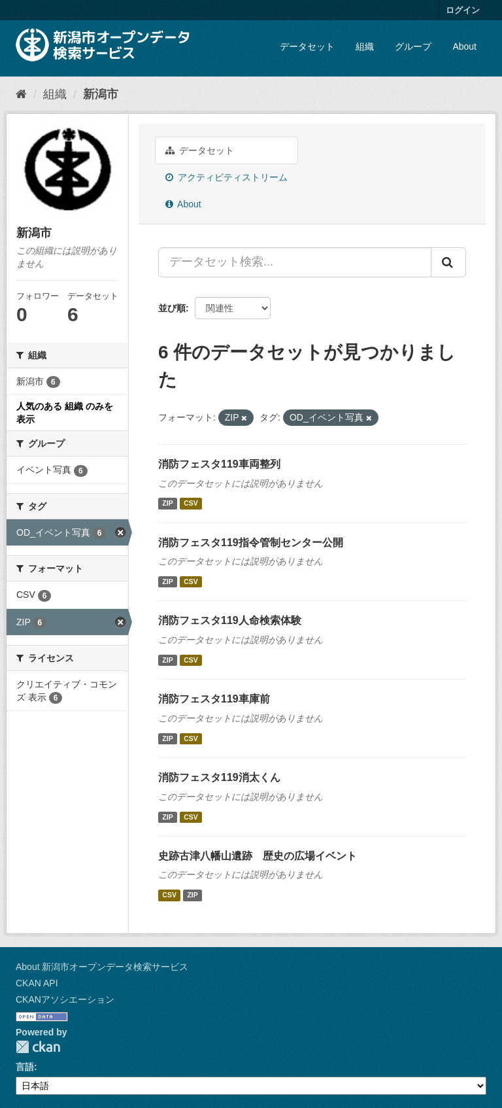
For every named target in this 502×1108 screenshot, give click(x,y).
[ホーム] (21, 94)
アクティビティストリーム (226, 177)
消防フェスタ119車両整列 (219, 464)
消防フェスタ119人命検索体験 (229, 620)
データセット (307, 46)
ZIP (167, 504)
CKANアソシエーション (65, 999)
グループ (413, 46)
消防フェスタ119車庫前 (214, 698)
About (464, 46)
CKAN (38, 1047)
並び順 (172, 308)
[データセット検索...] (294, 262)
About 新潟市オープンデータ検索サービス (102, 966)
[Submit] (448, 262)
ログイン (463, 10)
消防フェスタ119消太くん (219, 777)
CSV (191, 504)
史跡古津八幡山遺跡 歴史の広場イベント (257, 855)
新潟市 (100, 94)
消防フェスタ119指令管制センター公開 (250, 542)
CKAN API (37, 983)
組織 (365, 46)
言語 (25, 1067)
